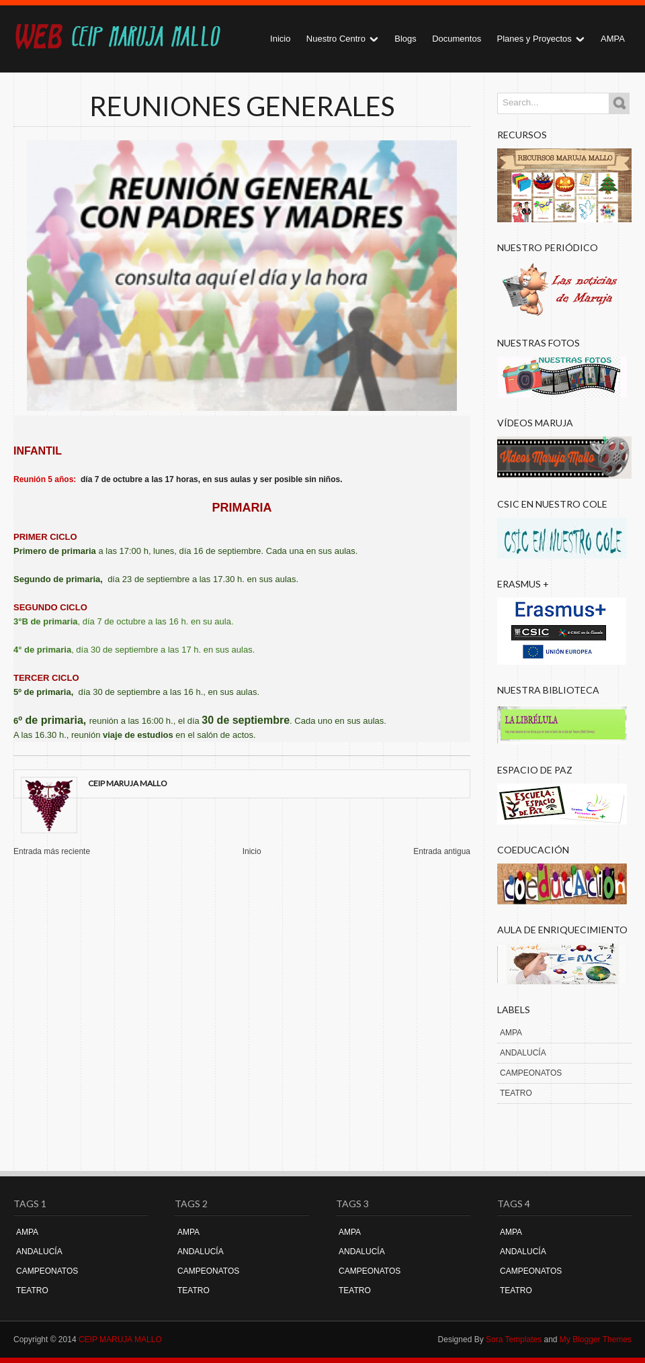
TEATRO (516, 1093)
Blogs (405, 39)
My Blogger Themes (596, 1339)
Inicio (280, 39)
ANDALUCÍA (523, 1053)
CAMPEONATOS (531, 1073)
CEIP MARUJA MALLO (120, 1339)
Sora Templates (514, 1339)
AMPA (613, 39)
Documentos (456, 39)
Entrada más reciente (51, 851)
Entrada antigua (441, 851)
